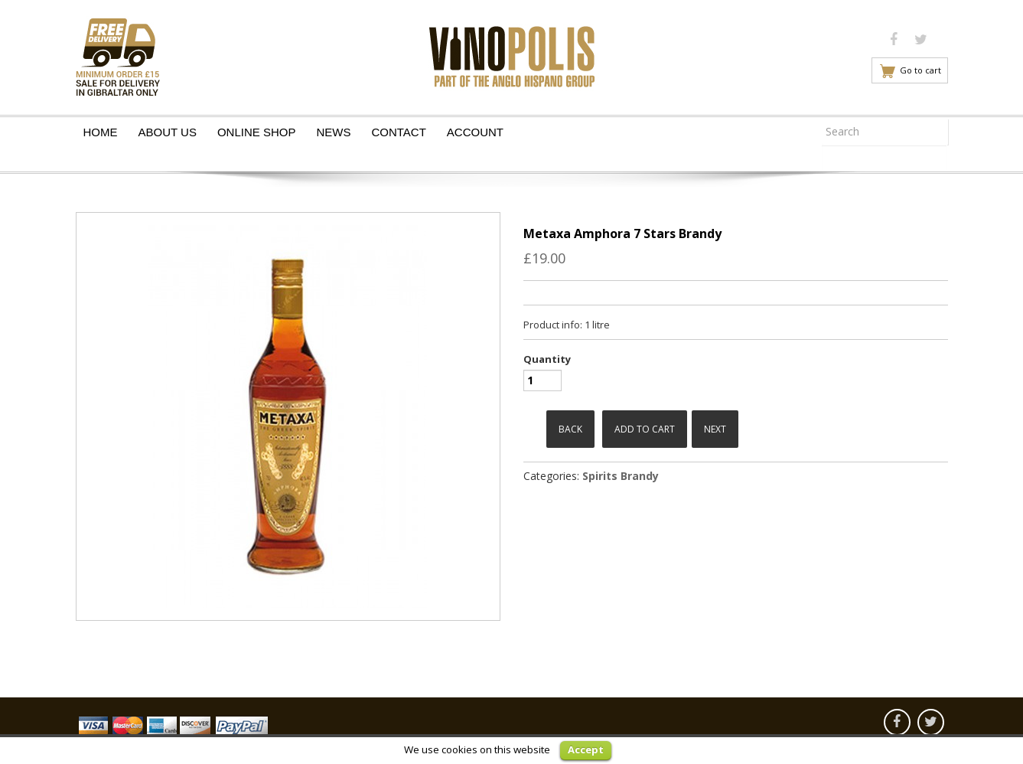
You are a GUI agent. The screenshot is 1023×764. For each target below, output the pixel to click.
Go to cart (920, 70)
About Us (167, 132)
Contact (398, 132)
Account (475, 132)
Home (100, 132)
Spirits (599, 476)
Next (715, 429)
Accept (586, 749)
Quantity (547, 359)
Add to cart (644, 429)
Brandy (640, 476)
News (333, 132)
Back (570, 429)
